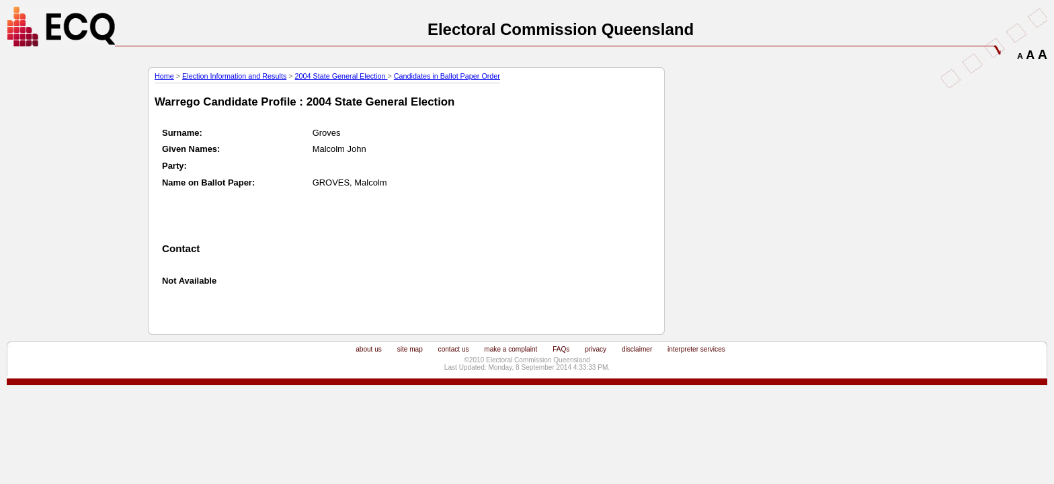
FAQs (561, 349)
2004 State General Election (341, 76)
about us (369, 349)
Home (164, 76)
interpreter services (696, 349)
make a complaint (510, 349)
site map (410, 349)
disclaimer (637, 349)
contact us (453, 349)
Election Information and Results (234, 76)
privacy (595, 349)
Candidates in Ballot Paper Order (447, 76)
